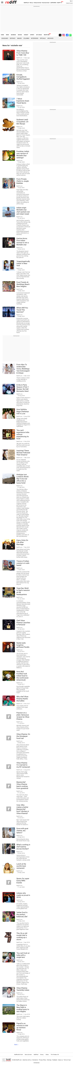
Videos (47, 1054)
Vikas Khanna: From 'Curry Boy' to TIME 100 (22, 53)
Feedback (54, 1060)
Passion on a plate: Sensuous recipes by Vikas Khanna (22, 716)
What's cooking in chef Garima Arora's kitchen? (23, 847)
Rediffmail (26, 2)
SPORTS (32, 34)
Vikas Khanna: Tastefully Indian (22, 989)
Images (19, 38)
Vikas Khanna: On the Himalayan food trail (23, 736)
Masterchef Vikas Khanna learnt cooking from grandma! (22, 785)
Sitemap (49, 1060)
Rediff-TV (59, 2)
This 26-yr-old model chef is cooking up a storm (21, 936)
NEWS (7, 34)
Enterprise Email (37, 2)
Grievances (36, 1062)
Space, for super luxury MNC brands (22, 880)
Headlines (4, 38)
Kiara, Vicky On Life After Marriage (22, 542)
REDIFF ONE (46, 34)
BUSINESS (13, 34)
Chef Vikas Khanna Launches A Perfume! (23, 622)
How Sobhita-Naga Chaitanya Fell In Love (22, 411)
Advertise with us (27, 1060)
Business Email (45, 2)
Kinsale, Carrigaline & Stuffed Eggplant (23, 77)
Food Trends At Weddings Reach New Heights (23, 284)
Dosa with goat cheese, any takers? (22, 830)
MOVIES (20, 34)
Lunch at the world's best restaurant (21, 866)
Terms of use (67, 1060)
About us (60, 1060)
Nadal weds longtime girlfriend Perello (22, 645)
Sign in (71, 1)
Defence (12, 38)
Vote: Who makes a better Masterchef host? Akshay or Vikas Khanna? (22, 809)
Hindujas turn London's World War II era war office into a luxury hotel (22, 478)
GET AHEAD (39, 34)
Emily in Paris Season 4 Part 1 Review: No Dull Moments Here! (22, 388)
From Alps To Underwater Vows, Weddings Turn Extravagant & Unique (23, 369)
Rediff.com (19, 1060)
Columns (26, 38)
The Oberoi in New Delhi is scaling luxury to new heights (22, 1008)
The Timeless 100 (55, 1054)
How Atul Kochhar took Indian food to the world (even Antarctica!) (22, 676)
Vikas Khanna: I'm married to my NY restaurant (23, 765)
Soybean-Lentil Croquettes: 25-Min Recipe (22, 122)
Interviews (34, 38)
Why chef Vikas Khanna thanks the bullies (22, 699)
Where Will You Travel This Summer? (22, 310)
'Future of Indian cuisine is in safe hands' (22, 563)
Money (31, 2)
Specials (43, 38)
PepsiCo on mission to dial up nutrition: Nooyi (22, 1026)
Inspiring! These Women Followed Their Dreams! (23, 453)
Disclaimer (35, 1060)
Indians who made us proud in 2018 (23, 895)
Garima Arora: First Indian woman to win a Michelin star (22, 241)
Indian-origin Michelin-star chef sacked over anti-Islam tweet (23, 211)
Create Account (69, 3)
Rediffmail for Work (18, 1054)
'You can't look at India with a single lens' (23, 955)
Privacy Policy (42, 1060)
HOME (2, 34)
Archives (50, 38)
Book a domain (28, 1054)
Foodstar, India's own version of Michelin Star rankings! (22, 154)
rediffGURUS (53, 2)
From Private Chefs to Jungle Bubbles (22, 181)
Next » (16, 1044)
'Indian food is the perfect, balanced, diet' (22, 914)
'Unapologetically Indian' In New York (23, 263)
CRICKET (26, 34)
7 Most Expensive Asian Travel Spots (22, 101)
